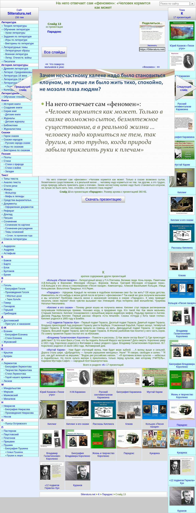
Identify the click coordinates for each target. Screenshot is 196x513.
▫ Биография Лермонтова (18, 366)
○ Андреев (7, 249)
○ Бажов (6, 260)
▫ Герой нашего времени (17, 377)
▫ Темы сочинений (13, 232)
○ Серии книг (9, 111)
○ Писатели (8, 61)
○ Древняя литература (14, 68)
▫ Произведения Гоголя (16, 292)
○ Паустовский (10, 434)
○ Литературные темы (14, 47)
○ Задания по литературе (16, 36)
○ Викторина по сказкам (15, 150)
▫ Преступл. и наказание (17, 324)
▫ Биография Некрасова (17, 409)
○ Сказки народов (12, 139)
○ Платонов (8, 437)
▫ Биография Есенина (15, 334)
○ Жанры (6, 189)
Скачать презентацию (103, 199)
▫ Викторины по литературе (19, 43)
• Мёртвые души (13, 296)
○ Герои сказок (10, 135)
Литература (8, 22)
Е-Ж (3, 327)
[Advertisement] (103, 40)
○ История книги (11, 103)
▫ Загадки (9, 171)
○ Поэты (6, 157)
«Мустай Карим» (56, 349)
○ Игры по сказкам (12, 146)
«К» (104, 364)
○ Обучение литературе (15, 29)
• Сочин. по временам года (18, 235)
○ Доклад (6, 214)
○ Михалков (8, 398)
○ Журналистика (11, 128)
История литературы (14, 64)
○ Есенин (6, 331)
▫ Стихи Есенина (13, 338)
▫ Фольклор (10, 192)
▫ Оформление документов (18, 207)
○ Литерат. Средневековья (17, 72)
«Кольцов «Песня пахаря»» (62, 280)
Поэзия (5, 153)
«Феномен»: (151, 67)
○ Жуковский (8, 341)
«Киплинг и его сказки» (60, 307)
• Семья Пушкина (14, 452)
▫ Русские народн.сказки (17, 143)
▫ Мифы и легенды (14, 196)
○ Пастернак (8, 430)
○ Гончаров (8, 306)
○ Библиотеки (9, 125)
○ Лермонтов (9, 363)
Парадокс (54, 32)
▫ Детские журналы (14, 121)
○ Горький (7, 309)
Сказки (5, 132)
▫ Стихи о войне (12, 168)
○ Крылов (7, 352)
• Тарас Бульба (13, 299)
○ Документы (9, 203)
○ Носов (6, 416)
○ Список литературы (14, 239)
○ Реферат (7, 210)
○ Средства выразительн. (16, 200)
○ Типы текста (9, 178)
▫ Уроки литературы (14, 32)
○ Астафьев (8, 253)
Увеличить (152, 44)
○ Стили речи (9, 185)
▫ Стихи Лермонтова (15, 373)
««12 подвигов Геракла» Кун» (63, 322)
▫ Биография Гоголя (14, 288)
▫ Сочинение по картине (17, 224)
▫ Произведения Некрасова (19, 413)
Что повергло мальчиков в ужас (54, 65)
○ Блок (5, 267)
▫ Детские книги (12, 114)
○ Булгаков (7, 271)
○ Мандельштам (11, 388)
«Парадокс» (53, 292)
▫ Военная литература (16, 54)
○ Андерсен (8, 246)
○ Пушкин (7, 445)
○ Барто (6, 263)
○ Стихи (6, 160)
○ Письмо (7, 217)
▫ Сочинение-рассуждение (18, 228)
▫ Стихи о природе (14, 164)
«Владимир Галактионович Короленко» (68, 337)
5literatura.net (88, 494)
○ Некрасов (8, 405)
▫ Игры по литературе (15, 40)
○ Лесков (6, 381)
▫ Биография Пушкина (16, 448)
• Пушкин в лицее (14, 455)
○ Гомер (6, 302)
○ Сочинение (9, 221)
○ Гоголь (6, 285)
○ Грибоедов (8, 313)
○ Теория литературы (14, 25)
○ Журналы (8, 118)
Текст (4, 175)
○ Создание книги (11, 107)
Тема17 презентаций (182, 14)
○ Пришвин (8, 441)
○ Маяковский (9, 395)
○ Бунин (6, 274)
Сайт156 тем (19, 14)
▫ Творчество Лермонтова (18, 370)
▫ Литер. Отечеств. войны (18, 57)
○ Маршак (7, 391)
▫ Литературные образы (17, 50)
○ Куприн (6, 356)
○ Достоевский (10, 320)
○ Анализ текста (11, 182)
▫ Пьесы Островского (15, 423)
